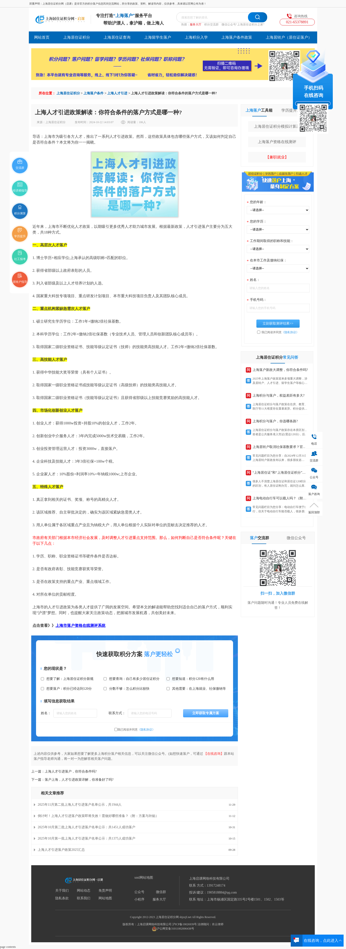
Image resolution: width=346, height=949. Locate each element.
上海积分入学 (196, 37)
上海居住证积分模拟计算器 (277, 126)
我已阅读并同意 (136, 729)
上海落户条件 (93, 93)
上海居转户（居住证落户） (289, 37)
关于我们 (62, 890)
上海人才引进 (117, 93)
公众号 (139, 892)
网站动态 (83, 890)
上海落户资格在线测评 (277, 142)
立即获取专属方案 (205, 713)
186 (141, 122)
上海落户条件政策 (236, 37)
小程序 (139, 899)
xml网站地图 (143, 877)
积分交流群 (211, 24)
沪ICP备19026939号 (184, 924)
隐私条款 (62, 898)
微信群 (161, 892)
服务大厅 (195, 24)
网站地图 (105, 898)
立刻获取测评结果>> (278, 323)
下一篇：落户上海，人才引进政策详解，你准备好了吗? (72, 779)
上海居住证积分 (76, 37)
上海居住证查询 (117, 37)
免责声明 (105, 890)
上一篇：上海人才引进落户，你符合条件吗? (64, 771)
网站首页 (41, 37)
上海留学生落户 (157, 37)
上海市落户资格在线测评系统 (80, 625)
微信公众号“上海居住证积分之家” (243, 24)
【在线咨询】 (214, 754)
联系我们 (83, 898)
